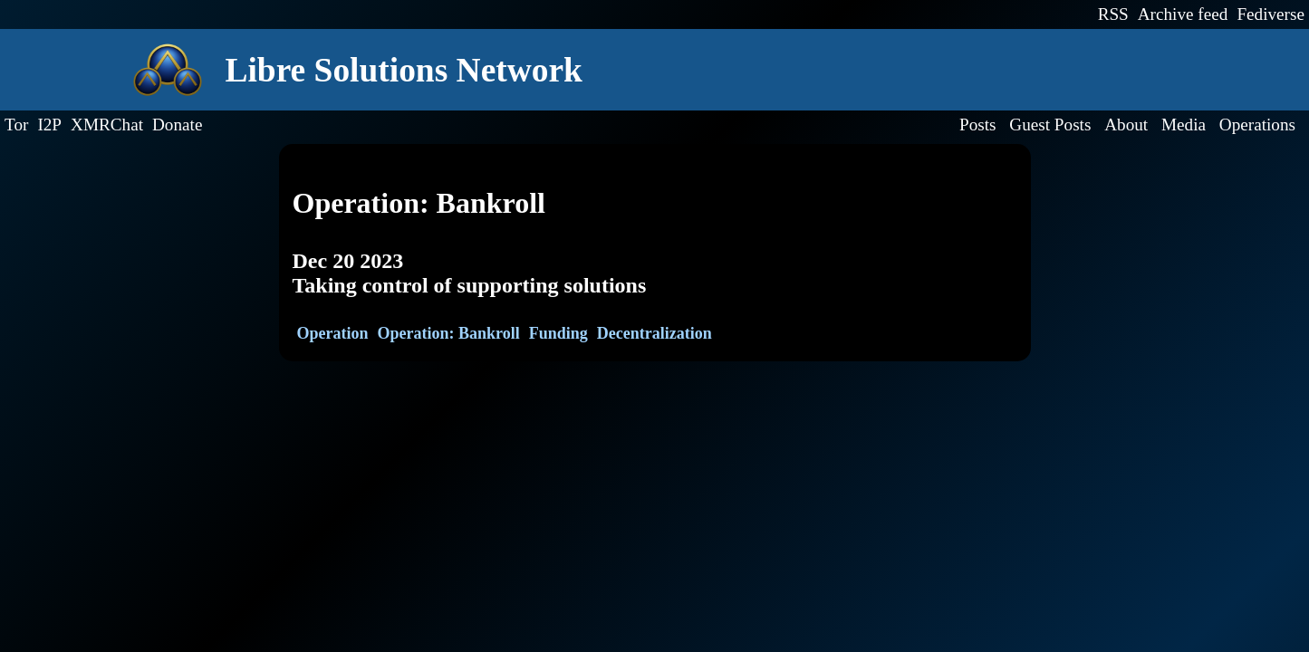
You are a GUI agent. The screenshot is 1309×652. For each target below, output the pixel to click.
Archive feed (1183, 14)
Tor (16, 124)
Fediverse (1270, 14)
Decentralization (654, 333)
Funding (558, 333)
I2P (49, 124)
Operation (333, 333)
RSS (1113, 14)
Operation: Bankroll (449, 333)
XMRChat (107, 124)
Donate (177, 124)
